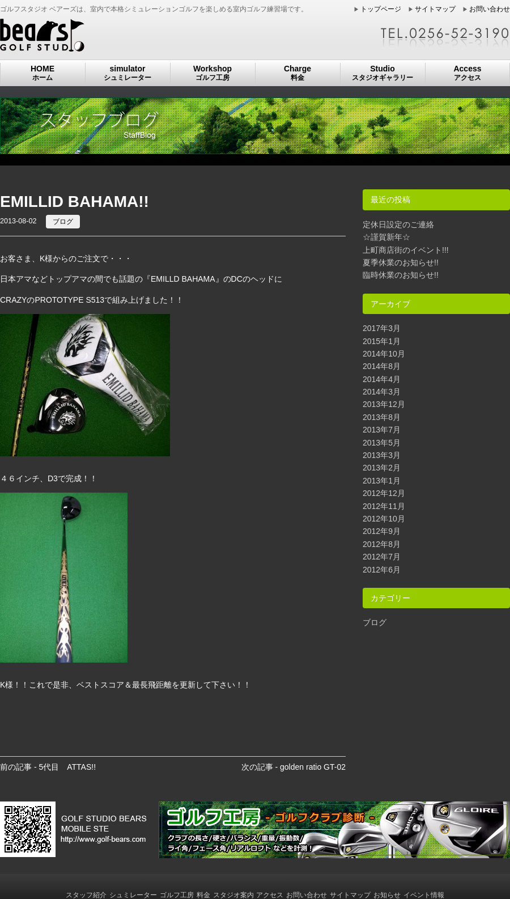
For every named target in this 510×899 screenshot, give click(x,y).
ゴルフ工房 (177, 895)
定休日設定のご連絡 (398, 224)
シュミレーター (133, 895)
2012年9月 (382, 531)
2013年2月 (382, 467)
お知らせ (387, 895)
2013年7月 (382, 429)
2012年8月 (382, 544)
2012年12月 (384, 493)
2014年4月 (382, 379)
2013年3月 (382, 455)
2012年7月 (382, 556)
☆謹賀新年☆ (386, 236)
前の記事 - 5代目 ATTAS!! (48, 766)
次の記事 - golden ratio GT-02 (293, 766)
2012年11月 (384, 506)
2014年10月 (384, 353)
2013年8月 (382, 417)
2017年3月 (382, 328)
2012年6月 (382, 569)
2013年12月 (384, 404)
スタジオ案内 (233, 895)
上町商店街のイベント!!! (406, 250)
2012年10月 (384, 518)
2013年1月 (382, 480)
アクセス (269, 895)
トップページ (380, 9)
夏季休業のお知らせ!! (401, 262)
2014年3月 (382, 391)
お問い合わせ (489, 9)
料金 (203, 895)
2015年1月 (382, 341)
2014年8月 (382, 366)
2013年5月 (382, 442)
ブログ (63, 222)
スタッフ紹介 (86, 895)
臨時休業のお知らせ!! (401, 274)
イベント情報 (423, 895)
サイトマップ (435, 9)
